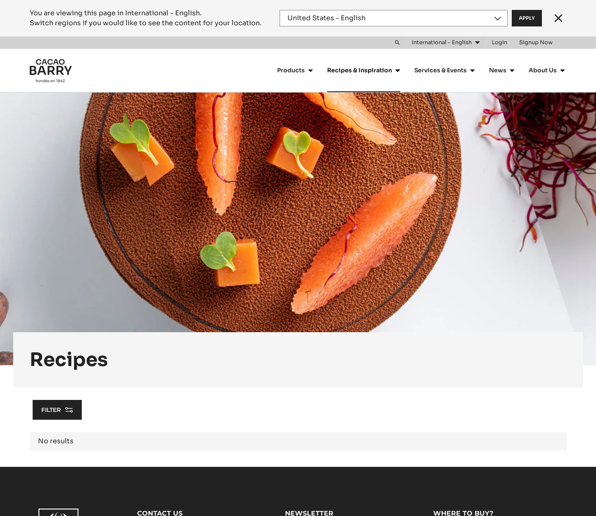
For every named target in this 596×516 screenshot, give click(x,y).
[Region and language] (394, 18)
